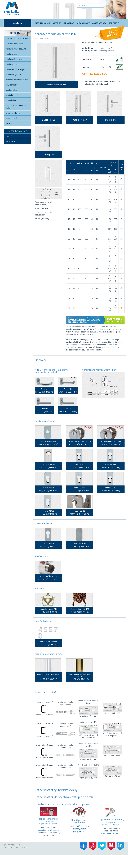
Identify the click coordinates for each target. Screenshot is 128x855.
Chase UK (68, 389)
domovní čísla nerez (48, 642)
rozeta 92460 (110, 464)
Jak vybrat (68, 23)
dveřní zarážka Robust (48, 576)
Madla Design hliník (13, 74)
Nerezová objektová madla (17, 38)
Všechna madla (42, 23)
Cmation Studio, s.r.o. (20, 847)
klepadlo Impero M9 (48, 609)
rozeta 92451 (48, 488)
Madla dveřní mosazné (15, 59)
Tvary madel (10, 141)
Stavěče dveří (11, 118)
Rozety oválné (11, 90)
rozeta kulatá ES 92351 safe (79, 441)
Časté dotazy (99, 23)
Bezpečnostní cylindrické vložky (16, 106)
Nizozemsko (41, 38)
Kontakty (114, 23)
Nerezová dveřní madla (15, 43)
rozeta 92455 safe (48, 441)
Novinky (57, 23)
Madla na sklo (11, 54)
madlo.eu (17, 23)
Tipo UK (44, 409)
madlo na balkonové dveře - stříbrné (48, 675)
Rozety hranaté (12, 95)
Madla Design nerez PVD (15, 69)
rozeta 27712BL (79, 543)
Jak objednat (83, 23)
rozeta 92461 (79, 488)
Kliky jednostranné (13, 85)
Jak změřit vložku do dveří (16, 131)
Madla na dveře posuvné (16, 49)
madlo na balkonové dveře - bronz (79, 675)
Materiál (9, 136)
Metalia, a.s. (15, 845)
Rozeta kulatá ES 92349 (111, 441)
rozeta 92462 (48, 511)
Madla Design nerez (14, 64)
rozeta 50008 (48, 543)
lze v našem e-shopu (110, 833)
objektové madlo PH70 (56, 85)
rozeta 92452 (110, 488)
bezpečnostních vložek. (48, 830)
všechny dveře (79, 828)
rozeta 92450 (79, 464)
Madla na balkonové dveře (17, 79)
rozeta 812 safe (48, 464)
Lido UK (68, 409)
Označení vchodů (13, 113)
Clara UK (44, 389)
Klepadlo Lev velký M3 (79, 609)
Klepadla (9, 123)
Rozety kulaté (11, 100)
